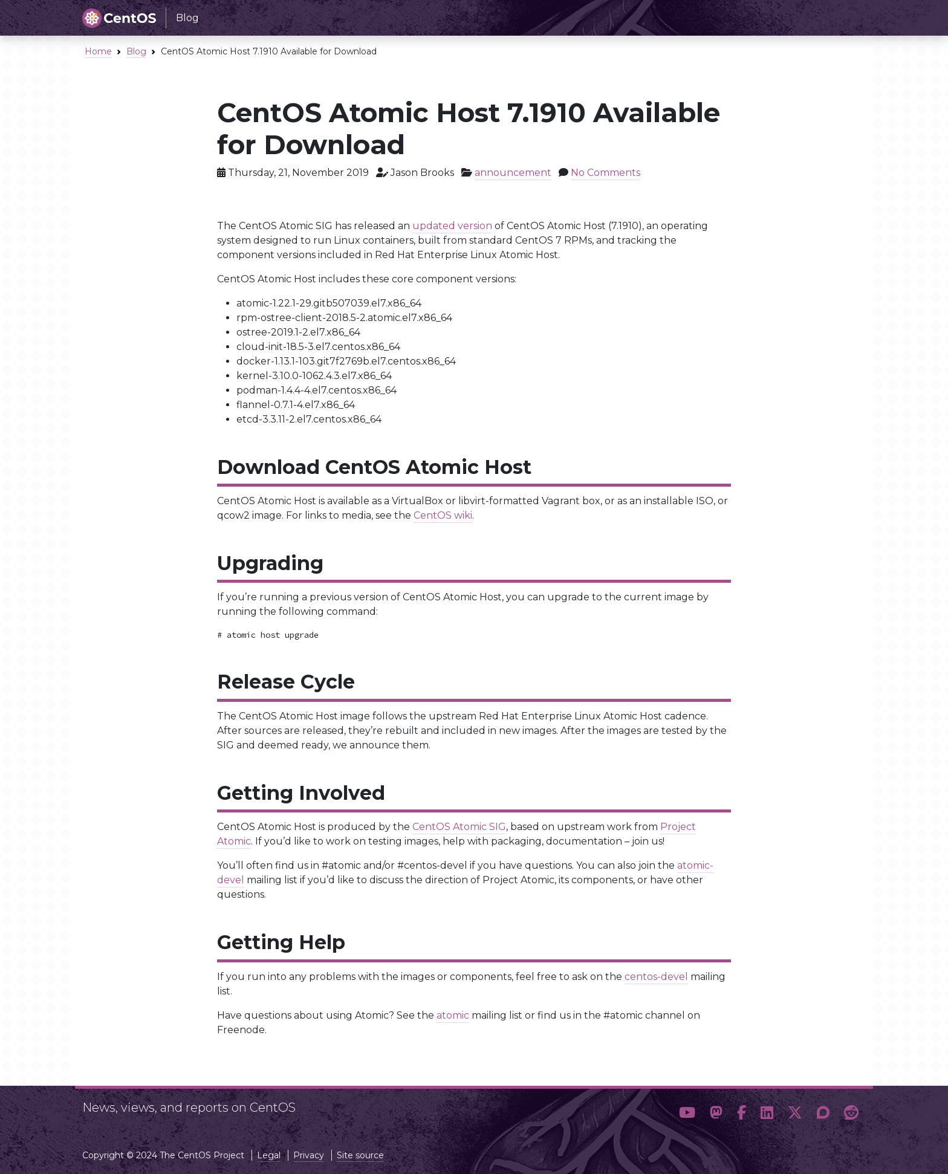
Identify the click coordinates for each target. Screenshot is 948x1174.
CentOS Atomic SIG (459, 826)
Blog (136, 51)
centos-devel (656, 976)
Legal (269, 1155)
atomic (453, 1015)
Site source (360, 1155)
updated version (452, 226)
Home (98, 51)
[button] (687, 1112)
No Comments (605, 172)
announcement (513, 172)
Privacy (308, 1155)
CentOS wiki (443, 515)
